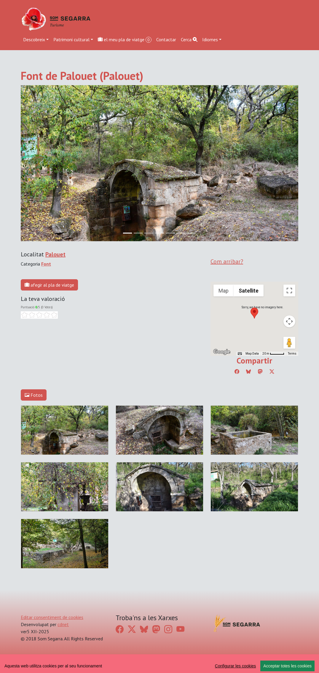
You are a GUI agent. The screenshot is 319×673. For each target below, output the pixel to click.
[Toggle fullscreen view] (289, 290)
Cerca (189, 39)
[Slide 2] (148, 233)
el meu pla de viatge (124, 39)
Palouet (55, 254)
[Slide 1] (138, 233)
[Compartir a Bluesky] (248, 371)
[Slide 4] (170, 233)
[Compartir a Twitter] (271, 371)
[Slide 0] (127, 233)
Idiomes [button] (210, 39)
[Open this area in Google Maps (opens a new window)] (222, 352)
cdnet (63, 624)
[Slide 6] (191, 233)
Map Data (252, 353)
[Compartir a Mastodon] (260, 371)
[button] (254, 313)
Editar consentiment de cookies (52, 617)
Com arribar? (226, 261)
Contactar (166, 39)
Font (46, 264)
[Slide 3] (159, 233)
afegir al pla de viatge (49, 285)
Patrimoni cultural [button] (71, 39)
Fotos (34, 395)
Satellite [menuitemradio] (249, 291)
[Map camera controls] (289, 321)
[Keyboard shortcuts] (240, 354)
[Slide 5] (180, 233)
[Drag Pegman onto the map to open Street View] (289, 343)
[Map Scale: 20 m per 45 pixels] (273, 354)
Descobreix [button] (34, 39)
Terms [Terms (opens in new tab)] (292, 353)
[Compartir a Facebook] (237, 371)
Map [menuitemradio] (223, 291)
